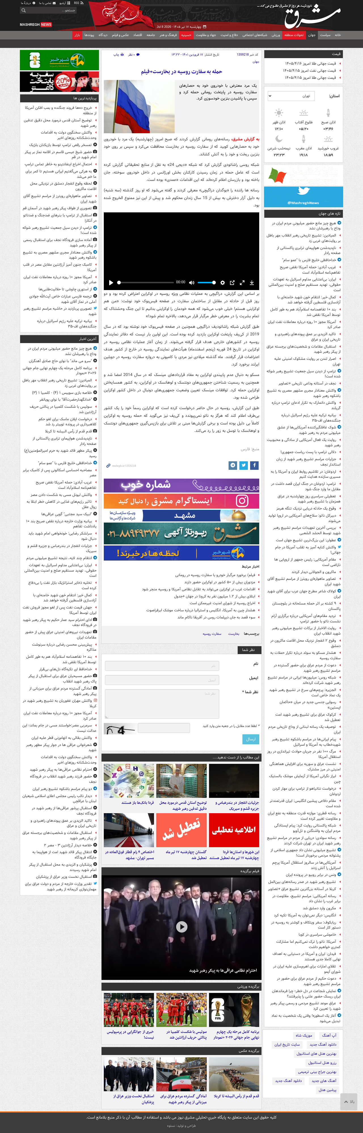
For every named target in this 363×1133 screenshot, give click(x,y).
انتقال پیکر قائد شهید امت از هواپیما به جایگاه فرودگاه (64, 854)
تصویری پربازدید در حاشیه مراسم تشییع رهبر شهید (60, 311)
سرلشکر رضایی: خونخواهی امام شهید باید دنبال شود (62, 536)
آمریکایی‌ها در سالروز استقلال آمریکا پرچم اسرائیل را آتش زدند (306, 865)
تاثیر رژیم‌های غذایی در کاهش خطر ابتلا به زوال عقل (61, 504)
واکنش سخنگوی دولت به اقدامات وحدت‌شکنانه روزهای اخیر (68, 135)
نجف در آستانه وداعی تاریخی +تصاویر (307, 383)
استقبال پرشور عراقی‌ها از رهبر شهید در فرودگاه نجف (64, 811)
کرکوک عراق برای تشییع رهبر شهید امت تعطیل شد (308, 717)
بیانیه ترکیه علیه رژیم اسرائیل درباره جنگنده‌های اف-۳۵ (311, 418)
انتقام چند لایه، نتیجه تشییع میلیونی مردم (59, 558)
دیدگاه (103, 35)
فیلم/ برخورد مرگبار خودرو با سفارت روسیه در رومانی (215, 575)
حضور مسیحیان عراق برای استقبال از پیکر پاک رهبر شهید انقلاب (62, 678)
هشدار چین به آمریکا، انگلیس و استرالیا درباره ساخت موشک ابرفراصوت (200, 610)
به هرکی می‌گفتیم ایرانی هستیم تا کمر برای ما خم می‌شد (61, 174)
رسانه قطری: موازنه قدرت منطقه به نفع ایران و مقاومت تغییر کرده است (304, 816)
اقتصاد (137, 35)
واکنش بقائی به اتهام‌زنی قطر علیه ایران (61, 738)
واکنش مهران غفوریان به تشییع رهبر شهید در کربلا (59, 703)
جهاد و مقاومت (206, 35)
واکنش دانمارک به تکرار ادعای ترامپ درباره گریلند (306, 405)
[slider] (145, 282)
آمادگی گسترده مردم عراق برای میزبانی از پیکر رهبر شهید (183, 1099)
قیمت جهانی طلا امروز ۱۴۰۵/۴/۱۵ (310, 78)
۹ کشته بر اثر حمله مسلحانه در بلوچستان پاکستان (306, 606)
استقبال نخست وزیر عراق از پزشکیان (133, 1099)
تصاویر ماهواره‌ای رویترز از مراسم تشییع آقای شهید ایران (304, 581)
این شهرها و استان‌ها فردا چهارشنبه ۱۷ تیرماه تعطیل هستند (234, 855)
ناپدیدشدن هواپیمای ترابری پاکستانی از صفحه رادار (309, 250)
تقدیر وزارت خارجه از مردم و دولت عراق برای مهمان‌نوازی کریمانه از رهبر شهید (60, 886)
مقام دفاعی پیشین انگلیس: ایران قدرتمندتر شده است (305, 803)
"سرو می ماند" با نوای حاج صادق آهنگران (60, 361)
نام (256, 664)
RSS (79, 3)
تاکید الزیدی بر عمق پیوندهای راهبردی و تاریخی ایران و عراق (308, 336)
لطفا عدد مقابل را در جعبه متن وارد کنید (231, 726)
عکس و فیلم (120, 35)
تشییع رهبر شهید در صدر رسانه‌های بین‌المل (302, 882)
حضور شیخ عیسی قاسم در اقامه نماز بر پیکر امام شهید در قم (60, 154)
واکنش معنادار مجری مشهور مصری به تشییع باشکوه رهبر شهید (304, 393)
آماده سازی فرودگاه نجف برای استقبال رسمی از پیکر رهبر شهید (59, 242)
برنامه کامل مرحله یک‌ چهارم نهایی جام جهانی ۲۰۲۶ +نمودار (236, 1035)
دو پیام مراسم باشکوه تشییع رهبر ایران (62, 789)
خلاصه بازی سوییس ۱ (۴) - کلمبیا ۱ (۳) (62, 393)
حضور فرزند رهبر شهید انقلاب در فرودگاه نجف (63, 779)
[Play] (111, 282)
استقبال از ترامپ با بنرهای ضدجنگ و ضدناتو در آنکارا (59, 218)
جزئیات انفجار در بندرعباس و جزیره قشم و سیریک (237, 806)
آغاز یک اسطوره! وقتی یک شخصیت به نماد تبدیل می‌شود (306, 1018)
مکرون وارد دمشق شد (319, 908)
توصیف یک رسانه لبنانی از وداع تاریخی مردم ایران (304, 729)
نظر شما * (250, 692)
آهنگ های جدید (324, 1081)
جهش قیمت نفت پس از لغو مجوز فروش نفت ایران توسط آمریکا (59, 610)
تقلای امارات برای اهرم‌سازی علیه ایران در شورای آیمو (307, 969)
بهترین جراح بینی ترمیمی (317, 1072)
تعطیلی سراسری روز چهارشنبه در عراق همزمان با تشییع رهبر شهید (309, 499)
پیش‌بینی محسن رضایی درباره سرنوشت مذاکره (64, 647)
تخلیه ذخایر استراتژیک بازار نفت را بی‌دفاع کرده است (62, 585)
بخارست (233, 634)
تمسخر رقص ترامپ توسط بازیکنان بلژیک (60, 145)
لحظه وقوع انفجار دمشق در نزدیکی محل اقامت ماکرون (63, 186)
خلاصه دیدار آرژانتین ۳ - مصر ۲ (68, 845)
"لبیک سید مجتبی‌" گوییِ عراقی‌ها (66, 514)
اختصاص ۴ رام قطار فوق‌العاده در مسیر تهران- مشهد (129, 855)
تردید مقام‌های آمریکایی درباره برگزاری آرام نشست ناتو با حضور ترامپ (306, 618)
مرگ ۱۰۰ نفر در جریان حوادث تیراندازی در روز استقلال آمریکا (304, 754)
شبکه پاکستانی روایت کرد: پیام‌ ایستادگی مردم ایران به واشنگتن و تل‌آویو (307, 828)
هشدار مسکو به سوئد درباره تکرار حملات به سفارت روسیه (305, 655)
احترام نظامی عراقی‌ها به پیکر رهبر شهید (223, 970)
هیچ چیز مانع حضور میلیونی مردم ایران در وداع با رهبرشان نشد (306, 226)
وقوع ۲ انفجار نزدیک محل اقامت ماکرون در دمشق (305, 643)
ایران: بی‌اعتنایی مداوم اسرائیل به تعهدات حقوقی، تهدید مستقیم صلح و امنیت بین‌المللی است (305, 285)
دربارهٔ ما (28, 3)
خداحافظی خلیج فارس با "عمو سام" (309, 260)
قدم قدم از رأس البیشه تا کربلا (236, 1096)
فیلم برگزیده (249, 871)
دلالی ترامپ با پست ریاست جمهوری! (308, 452)
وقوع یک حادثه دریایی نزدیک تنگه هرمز (306, 508)
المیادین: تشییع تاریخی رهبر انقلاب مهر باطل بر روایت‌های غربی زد (304, 238)
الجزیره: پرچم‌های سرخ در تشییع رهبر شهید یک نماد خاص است (305, 692)
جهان (312, 35)
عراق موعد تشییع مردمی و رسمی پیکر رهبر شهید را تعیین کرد (305, 1006)
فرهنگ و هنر (168, 35)
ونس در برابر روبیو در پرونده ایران (311, 875)
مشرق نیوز (300, 14)
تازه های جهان (330, 214)
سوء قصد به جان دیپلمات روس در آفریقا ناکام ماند (216, 617)
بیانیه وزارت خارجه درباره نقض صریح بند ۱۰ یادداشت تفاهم (61, 524)
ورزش (276, 35)
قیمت (336, 54)
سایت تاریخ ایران (287, 1045)
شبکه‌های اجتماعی (254, 35)
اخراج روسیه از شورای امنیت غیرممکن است (222, 603)
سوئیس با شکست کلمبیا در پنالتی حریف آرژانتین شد (186, 1035)
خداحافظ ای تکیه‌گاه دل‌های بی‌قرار (65, 669)
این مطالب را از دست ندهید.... (236, 757)
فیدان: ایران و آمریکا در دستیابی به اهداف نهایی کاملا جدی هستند (307, 956)
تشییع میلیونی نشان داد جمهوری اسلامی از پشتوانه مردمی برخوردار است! (306, 852)
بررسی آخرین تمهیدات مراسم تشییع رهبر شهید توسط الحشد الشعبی (307, 530)
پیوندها (89, 35)
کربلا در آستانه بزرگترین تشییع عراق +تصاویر (302, 889)
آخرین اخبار (87, 339)
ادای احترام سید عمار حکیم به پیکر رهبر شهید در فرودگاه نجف (59, 622)
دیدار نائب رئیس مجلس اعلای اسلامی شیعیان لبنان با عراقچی (59, 798)
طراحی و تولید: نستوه (181, 1125)
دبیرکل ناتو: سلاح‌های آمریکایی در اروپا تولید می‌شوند (304, 518)
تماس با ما (47, 3)
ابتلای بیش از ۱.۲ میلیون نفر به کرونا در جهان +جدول (214, 596)
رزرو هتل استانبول (322, 1063)
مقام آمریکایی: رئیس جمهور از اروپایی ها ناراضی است (307, 562)
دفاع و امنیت (229, 35)
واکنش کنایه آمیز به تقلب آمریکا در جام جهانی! (308, 550)
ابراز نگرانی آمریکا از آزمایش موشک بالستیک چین (305, 778)
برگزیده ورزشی (248, 987)
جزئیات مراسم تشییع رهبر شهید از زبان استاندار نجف (308, 461)
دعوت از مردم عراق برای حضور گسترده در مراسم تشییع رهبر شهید (307, 668)
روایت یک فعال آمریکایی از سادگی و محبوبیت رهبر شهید (304, 442)
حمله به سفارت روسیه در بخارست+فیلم (181, 71)
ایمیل (253, 678)
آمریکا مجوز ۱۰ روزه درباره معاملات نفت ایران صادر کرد (304, 324)
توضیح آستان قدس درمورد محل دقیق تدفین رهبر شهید (183, 806)
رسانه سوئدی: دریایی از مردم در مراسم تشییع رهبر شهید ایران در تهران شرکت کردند (304, 840)
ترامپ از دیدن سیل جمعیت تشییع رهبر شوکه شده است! (304, 374)
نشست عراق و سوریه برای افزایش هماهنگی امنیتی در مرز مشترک (305, 766)
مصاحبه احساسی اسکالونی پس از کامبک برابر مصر (59, 473)
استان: (334, 96)
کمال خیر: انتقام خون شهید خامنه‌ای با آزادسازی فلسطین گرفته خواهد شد (309, 300)
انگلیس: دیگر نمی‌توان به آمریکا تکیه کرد (305, 915)
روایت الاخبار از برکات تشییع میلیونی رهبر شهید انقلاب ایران (306, 630)
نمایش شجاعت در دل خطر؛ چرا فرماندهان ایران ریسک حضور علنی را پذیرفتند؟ (306, 993)
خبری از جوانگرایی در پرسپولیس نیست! (130, 1035)
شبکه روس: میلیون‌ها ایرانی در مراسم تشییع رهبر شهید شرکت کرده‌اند (304, 680)
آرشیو (65, 3)
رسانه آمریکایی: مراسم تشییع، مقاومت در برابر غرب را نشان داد (306, 898)
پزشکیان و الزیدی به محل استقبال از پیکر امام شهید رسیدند (62, 867)
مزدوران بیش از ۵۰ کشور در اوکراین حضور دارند (219, 582)
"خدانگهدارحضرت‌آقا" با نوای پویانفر (65, 399)
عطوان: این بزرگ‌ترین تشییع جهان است (306, 540)
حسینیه (186, 35)
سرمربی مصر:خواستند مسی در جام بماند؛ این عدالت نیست (59, 728)
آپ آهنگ (329, 1036)
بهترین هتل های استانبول (316, 1054)
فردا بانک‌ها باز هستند (137, 803)
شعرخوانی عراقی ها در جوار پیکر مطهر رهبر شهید (61, 747)
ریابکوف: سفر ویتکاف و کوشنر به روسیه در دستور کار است (306, 925)
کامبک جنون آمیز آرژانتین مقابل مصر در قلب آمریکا (59, 267)
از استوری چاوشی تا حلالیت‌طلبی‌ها (65, 289)
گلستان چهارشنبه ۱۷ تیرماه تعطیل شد (186, 855)
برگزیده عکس (249, 1051)
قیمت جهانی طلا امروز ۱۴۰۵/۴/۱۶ (310, 63)
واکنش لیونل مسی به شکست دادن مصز (61, 495)
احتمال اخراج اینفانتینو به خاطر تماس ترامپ (58, 164)
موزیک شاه (304, 1036)
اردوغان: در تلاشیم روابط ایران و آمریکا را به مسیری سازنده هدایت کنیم (306, 474)
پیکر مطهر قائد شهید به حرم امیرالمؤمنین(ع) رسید (60, 453)
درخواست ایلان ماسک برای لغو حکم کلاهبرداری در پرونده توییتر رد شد (67, 422)
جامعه (151, 35)
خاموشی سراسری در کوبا (317, 934)
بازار (77, 35)
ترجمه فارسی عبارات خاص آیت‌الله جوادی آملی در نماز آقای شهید (62, 299)
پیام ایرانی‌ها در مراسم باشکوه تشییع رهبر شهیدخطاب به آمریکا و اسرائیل (306, 742)
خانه (338, 35)
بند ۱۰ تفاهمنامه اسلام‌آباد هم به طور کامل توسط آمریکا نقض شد (305, 312)
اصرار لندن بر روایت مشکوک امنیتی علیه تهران (307, 361)
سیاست (325, 35)
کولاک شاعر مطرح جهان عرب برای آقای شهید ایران (304, 594)
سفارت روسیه (212, 634)
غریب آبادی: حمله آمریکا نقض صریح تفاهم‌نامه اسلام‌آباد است (310, 270)
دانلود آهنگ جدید (323, 1045)
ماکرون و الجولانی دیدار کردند (314, 572)
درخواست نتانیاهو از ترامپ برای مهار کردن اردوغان (307, 791)
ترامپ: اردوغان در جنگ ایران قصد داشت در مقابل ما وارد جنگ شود (306, 486)
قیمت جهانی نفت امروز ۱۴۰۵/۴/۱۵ (309, 70)
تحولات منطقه (294, 35)
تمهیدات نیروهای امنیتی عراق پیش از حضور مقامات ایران (60, 634)
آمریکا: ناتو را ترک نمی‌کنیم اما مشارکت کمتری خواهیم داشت (308, 944)
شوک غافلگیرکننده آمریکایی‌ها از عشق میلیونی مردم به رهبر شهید (309, 430)
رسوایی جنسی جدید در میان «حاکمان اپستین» (310, 704)
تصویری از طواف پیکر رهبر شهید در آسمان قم (57, 208)
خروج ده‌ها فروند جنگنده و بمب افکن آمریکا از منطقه (60, 110)
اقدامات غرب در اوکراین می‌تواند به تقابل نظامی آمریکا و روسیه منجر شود (198, 589)
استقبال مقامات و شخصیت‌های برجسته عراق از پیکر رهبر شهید (304, 349)
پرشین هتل (327, 1090)
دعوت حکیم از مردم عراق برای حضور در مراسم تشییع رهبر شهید (309, 981)
